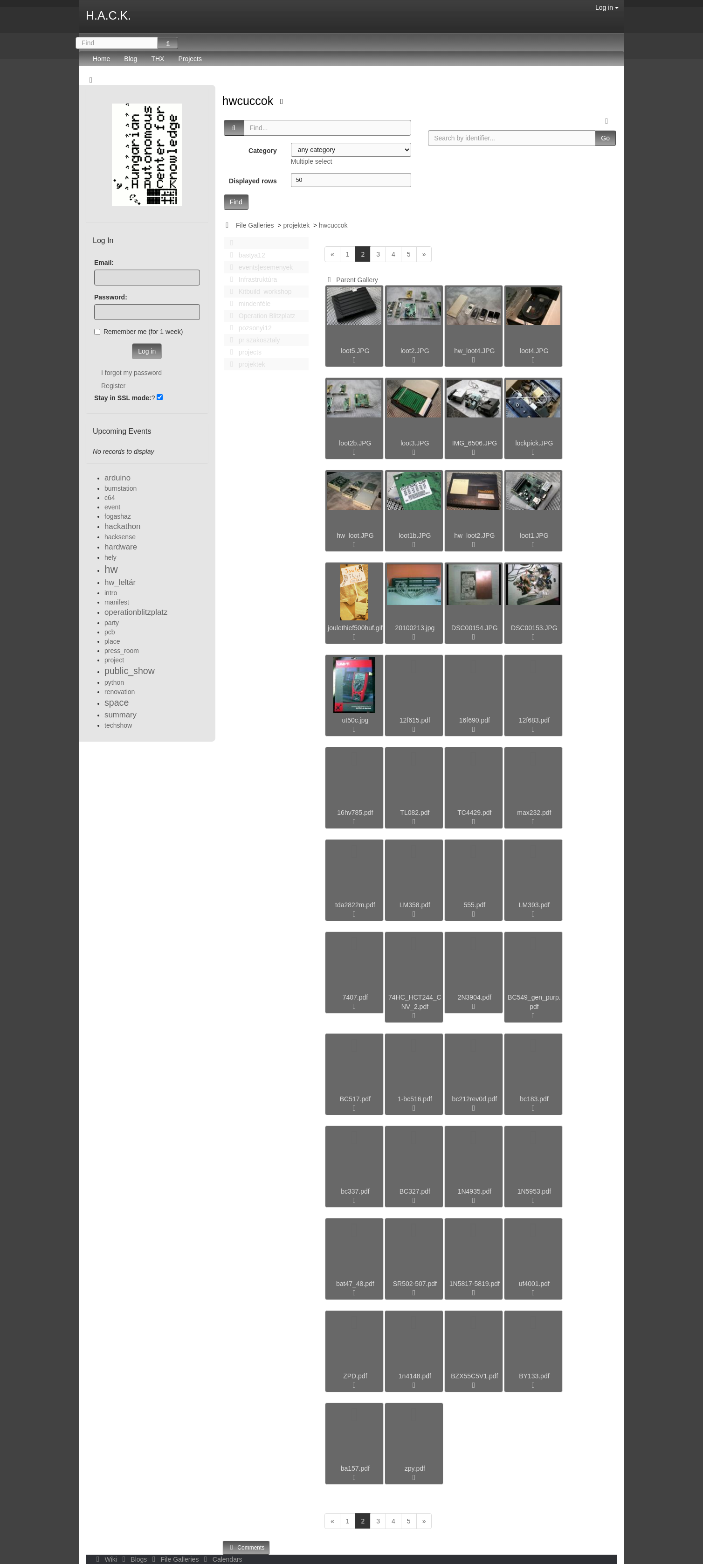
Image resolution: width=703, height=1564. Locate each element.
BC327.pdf (415, 1191)
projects (243, 352)
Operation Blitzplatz (260, 316)
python (114, 682)
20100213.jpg (414, 628)
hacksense (120, 537)
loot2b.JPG (355, 443)
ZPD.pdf (355, 1376)
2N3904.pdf (474, 997)
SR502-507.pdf (415, 1283)
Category (262, 150)
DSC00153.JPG (534, 628)
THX (157, 59)
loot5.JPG (355, 351)
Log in (607, 7)
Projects (190, 59)
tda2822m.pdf (355, 905)
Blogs (134, 1559)
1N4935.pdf (474, 1191)
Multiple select (311, 161)
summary (120, 714)
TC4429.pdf (474, 812)
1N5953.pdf (534, 1191)
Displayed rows (253, 181)
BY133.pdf (534, 1376)
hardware (120, 546)
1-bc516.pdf (415, 1099)
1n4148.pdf (415, 1376)
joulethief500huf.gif (355, 628)
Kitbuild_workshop (258, 291)
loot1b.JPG (415, 535)
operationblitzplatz (135, 612)
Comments (246, 1547)
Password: (110, 297)
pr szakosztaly (252, 340)
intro (110, 593)
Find (236, 202)
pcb (109, 632)
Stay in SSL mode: (123, 398)
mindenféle (248, 303)
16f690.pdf (474, 720)
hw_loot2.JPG (474, 535)
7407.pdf (355, 997)
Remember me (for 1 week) (138, 331)
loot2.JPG (414, 351)
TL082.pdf (414, 812)
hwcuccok (249, 100)
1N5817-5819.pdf (474, 1283)
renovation (119, 691)
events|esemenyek (259, 267)
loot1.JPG (534, 535)
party (111, 622)
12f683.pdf (534, 720)
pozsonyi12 (248, 328)
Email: (104, 262)
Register (113, 385)
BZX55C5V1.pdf (474, 1376)
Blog (130, 59)
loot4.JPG (534, 351)
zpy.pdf (415, 1468)
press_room (121, 650)
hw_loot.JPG (355, 535)
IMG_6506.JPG (474, 443)
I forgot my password (131, 372)
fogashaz (117, 516)
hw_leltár (120, 582)
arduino (117, 477)
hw (111, 569)
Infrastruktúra (251, 279)
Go (605, 138)
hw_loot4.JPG (474, 351)
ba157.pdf (355, 1468)
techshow (118, 725)
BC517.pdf (355, 1099)
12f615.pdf (415, 720)
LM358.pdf (415, 905)
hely (110, 557)
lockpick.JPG (534, 443)
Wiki (106, 1559)
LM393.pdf (534, 905)
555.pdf (475, 905)
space (116, 702)
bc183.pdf (534, 1099)
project (114, 660)
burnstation (120, 488)
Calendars (221, 1559)
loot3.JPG (414, 443)
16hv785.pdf (355, 812)
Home (101, 59)
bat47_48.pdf (355, 1283)
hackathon (122, 526)
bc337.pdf (355, 1191)
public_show (129, 671)
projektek (296, 225)
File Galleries (255, 225)
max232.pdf (534, 812)
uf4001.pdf (534, 1283)
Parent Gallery (351, 280)
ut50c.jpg (355, 720)
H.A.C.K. (108, 15)
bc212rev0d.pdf (474, 1099)
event (112, 507)
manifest (116, 602)
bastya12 (245, 255)
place (112, 641)
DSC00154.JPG (474, 628)
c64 (109, 497)
